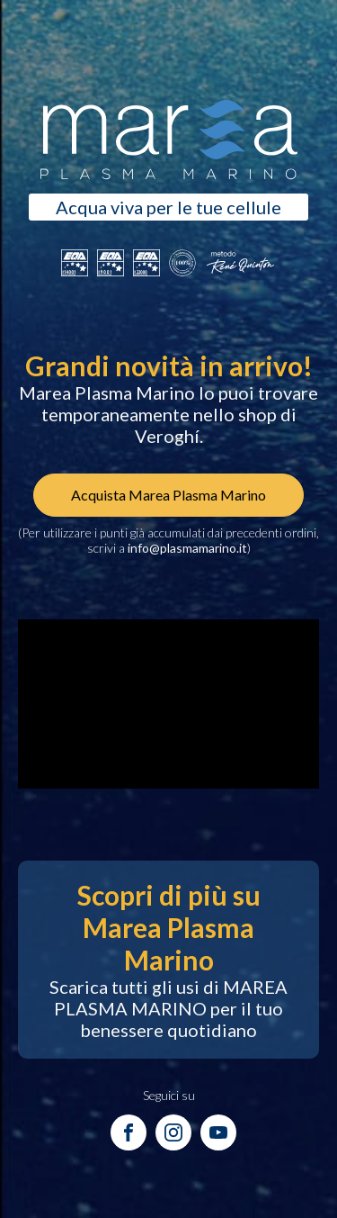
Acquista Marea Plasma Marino (168, 494)
